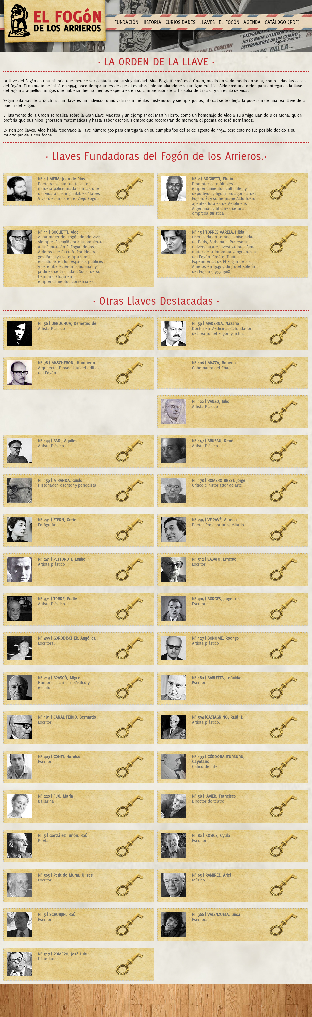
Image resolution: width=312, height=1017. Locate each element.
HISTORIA (151, 22)
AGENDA (252, 22)
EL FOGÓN (229, 22)
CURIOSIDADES (180, 22)
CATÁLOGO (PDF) (282, 22)
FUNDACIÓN (126, 22)
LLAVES (207, 22)
